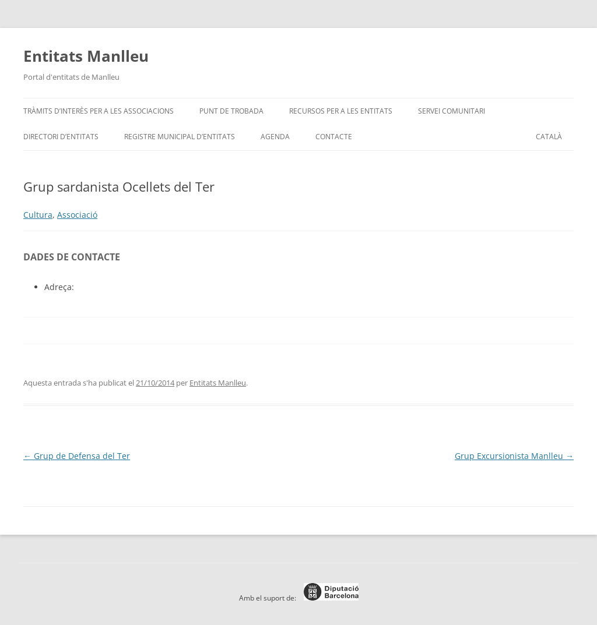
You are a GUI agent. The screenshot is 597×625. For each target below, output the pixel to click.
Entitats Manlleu (86, 55)
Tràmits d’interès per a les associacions (98, 111)
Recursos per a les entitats (340, 111)
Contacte (333, 137)
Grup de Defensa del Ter (76, 455)
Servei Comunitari (451, 111)
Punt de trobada (231, 111)
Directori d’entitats (61, 137)
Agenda (275, 137)
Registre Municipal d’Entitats (179, 137)
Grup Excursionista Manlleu (514, 455)
